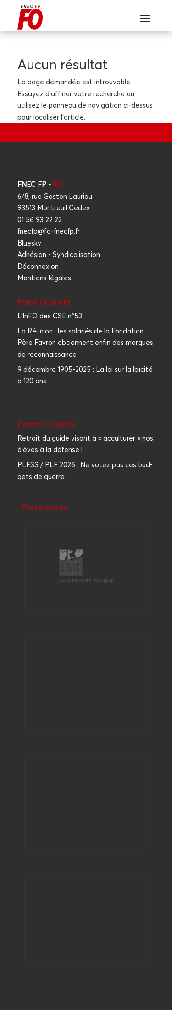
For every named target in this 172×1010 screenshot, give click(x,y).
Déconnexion (38, 266)
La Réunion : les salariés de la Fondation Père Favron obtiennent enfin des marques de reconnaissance (85, 343)
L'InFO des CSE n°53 (49, 315)
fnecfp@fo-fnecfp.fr (48, 231)
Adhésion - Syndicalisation (58, 254)
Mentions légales (44, 277)
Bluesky (29, 243)
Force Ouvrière (44, 301)
